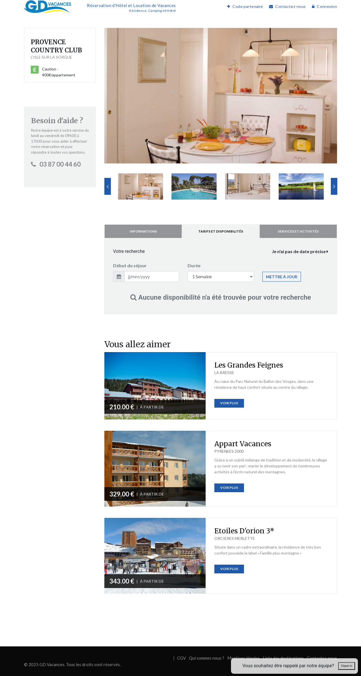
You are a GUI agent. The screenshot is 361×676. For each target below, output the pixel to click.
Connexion (323, 6)
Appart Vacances (242, 443)
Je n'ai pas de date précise (300, 251)
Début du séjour (130, 265)
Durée (194, 265)
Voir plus (229, 403)
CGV (181, 657)
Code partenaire (243, 6)
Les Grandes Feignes (248, 365)
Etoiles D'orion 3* (244, 531)
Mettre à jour (281, 276)
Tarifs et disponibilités (220, 231)
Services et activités (298, 231)
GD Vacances (51, 664)
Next (334, 186)
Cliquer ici (346, 665)
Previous (107, 186)
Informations (143, 231)
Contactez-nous (286, 6)
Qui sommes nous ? (206, 657)
